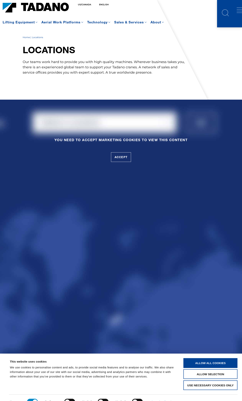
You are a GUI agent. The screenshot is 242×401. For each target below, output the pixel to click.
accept (121, 167)
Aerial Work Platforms (61, 22)
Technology (97, 22)
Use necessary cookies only (210, 377)
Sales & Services (129, 22)
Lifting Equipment (19, 22)
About (155, 22)
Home (26, 47)
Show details (159, 393)
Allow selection (210, 365)
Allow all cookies (210, 354)
